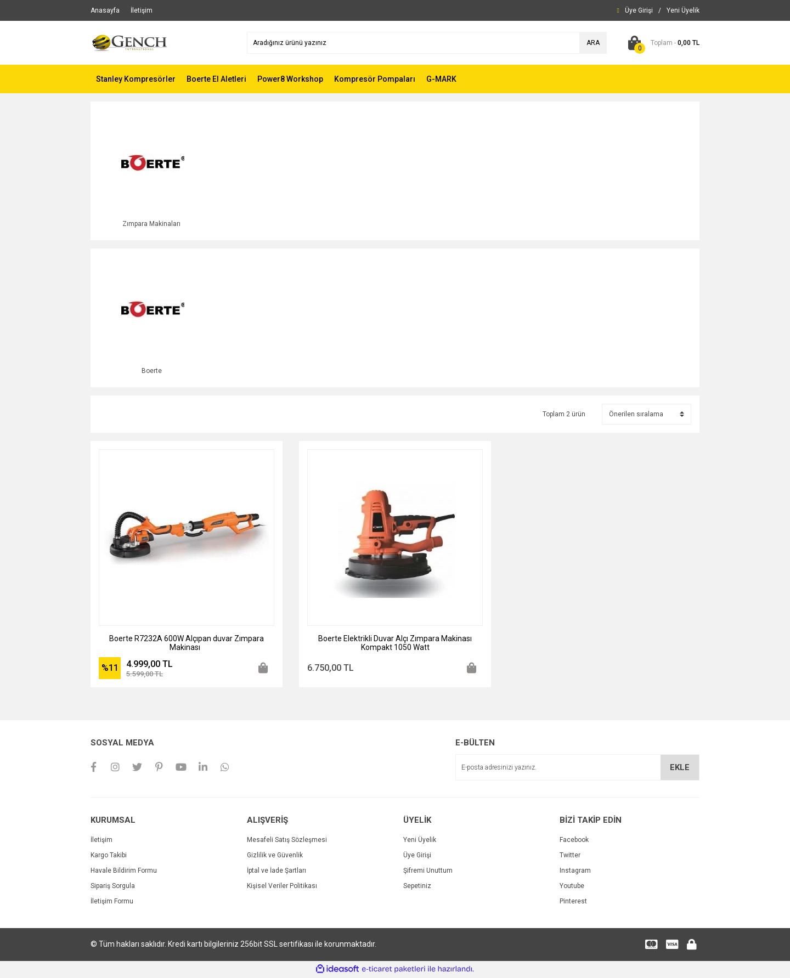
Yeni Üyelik (419, 841)
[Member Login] (639, 10)
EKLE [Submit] (680, 768)
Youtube (572, 887)
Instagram (575, 871)
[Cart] (661, 43)
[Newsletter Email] (577, 769)
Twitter (570, 856)
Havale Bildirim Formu (124, 871)
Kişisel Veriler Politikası (282, 887)
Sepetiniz (417, 887)
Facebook (574, 841)
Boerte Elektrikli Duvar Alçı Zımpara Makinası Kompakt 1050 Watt (395, 644)
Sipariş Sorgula (113, 887)
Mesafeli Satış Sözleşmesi (287, 841)
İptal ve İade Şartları (276, 871)
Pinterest (573, 902)
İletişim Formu (112, 902)
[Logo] (130, 42)
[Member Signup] (683, 10)
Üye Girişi (417, 856)
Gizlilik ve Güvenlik (275, 856)
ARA (593, 43)
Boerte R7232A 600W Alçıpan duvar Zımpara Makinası (186, 644)
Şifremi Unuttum (428, 871)
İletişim (101, 841)
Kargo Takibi (109, 856)
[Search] (427, 43)
